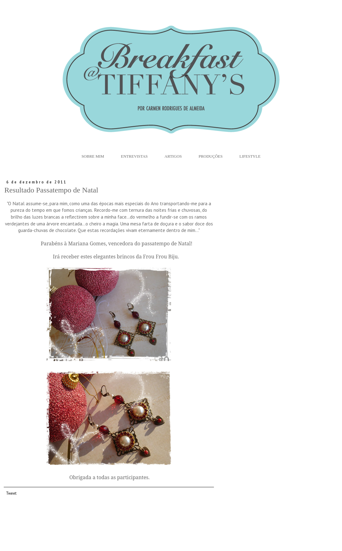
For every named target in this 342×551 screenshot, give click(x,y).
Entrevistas (134, 156)
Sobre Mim (92, 156)
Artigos (173, 156)
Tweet (11, 493)
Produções (211, 156)
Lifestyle (250, 156)
